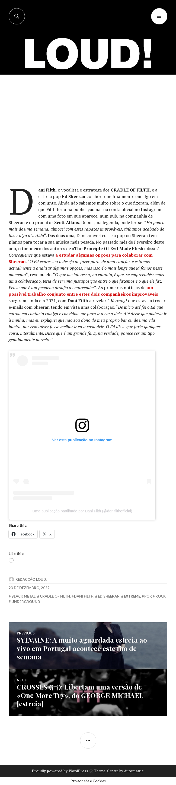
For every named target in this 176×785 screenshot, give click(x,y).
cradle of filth (55, 596)
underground (25, 601)
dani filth (84, 596)
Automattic (133, 770)
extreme (132, 596)
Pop (147, 596)
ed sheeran (109, 596)
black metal (23, 596)
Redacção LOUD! (31, 579)
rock (160, 596)
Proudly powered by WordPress (60, 770)
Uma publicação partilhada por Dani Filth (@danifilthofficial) (82, 511)
